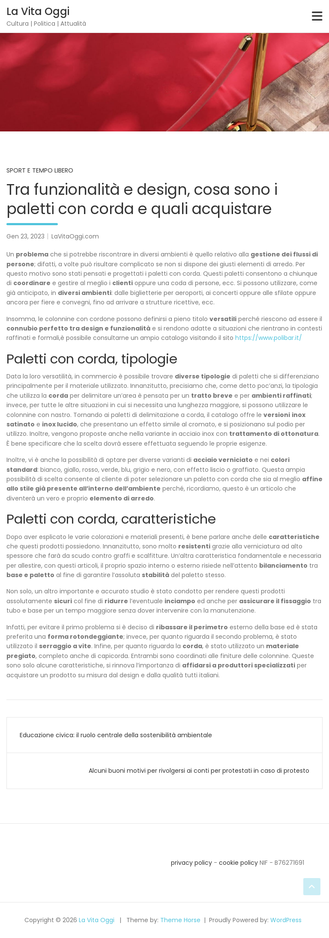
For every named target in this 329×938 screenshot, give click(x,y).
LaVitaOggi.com (75, 236)
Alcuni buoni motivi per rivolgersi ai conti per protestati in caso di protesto (199, 770)
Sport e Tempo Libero (39, 170)
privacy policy (191, 862)
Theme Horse (180, 920)
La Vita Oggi (37, 11)
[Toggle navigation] (317, 16)
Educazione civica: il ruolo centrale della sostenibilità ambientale (116, 735)
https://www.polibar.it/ (268, 338)
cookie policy (238, 862)
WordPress (286, 920)
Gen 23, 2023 (25, 236)
